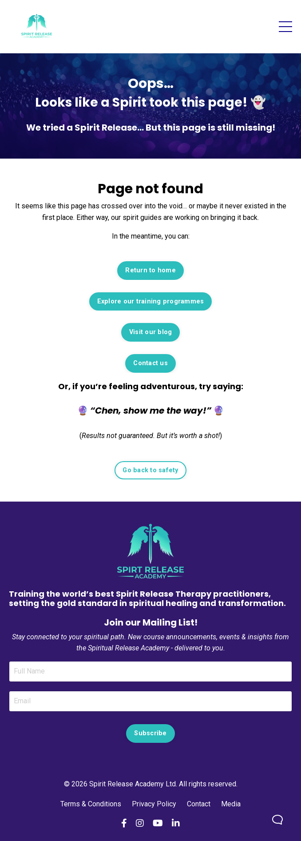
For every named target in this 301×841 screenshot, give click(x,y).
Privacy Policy (154, 804)
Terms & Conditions (91, 804)
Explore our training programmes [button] (150, 301)
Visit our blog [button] (150, 332)
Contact (198, 804)
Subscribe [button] (150, 733)
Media (231, 804)
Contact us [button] (150, 363)
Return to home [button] (150, 270)
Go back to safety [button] (150, 470)
